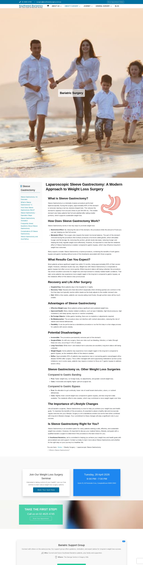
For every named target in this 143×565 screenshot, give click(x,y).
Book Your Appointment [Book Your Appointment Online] (41, 518)
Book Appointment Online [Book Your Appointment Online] (115, 2)
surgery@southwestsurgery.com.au (49, 2)
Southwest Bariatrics (31, 5)
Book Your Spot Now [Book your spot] (46, 490)
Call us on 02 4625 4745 (41, 514)
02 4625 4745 (27, 2)
